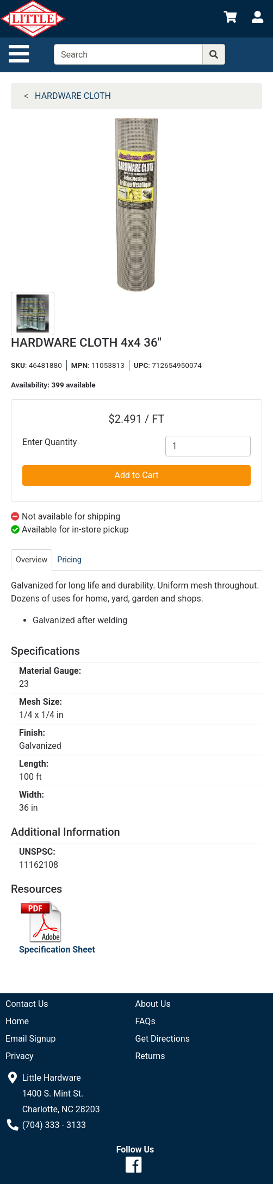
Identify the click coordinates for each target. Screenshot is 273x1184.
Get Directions (162, 1038)
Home (17, 1021)
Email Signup (30, 1038)
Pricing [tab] (69, 560)
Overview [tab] (31, 560)
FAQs (145, 1021)
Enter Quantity (49, 442)
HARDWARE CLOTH (73, 96)
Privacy (19, 1056)
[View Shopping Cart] (230, 19)
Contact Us (26, 1004)
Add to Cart (137, 475)
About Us (153, 1004)
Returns (150, 1056)
